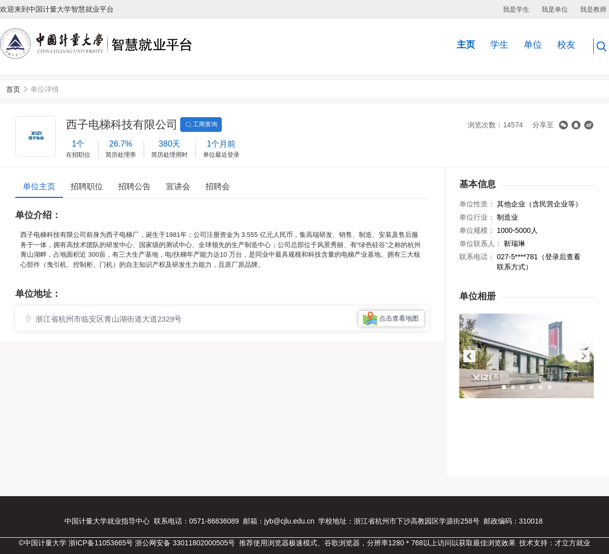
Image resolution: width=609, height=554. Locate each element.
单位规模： (477, 230)
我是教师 (593, 9)
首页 (13, 89)
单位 (533, 45)
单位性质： (477, 204)
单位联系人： (480, 243)
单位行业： (477, 217)
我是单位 (555, 9)
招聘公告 (134, 186)
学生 (499, 45)
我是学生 (516, 9)
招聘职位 (87, 186)
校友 (566, 45)
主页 (466, 45)
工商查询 (201, 125)
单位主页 (39, 186)
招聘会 (218, 186)
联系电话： (477, 257)
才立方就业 (572, 543)
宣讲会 (178, 186)
